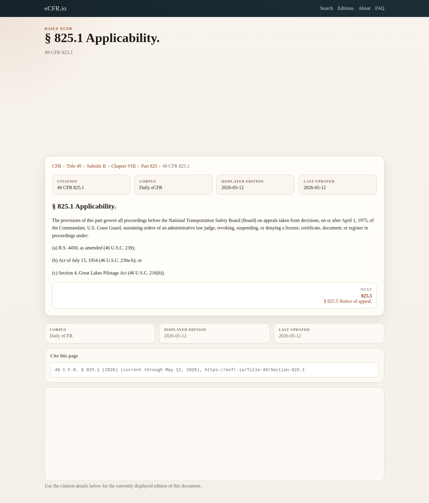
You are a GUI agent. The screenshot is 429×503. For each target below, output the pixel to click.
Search (326, 8)
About (364, 8)
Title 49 (73, 166)
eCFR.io (55, 8)
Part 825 (149, 166)
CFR (56, 166)
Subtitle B (96, 166)
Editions (346, 8)
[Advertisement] (214, 111)
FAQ (379, 8)
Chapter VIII (123, 166)
